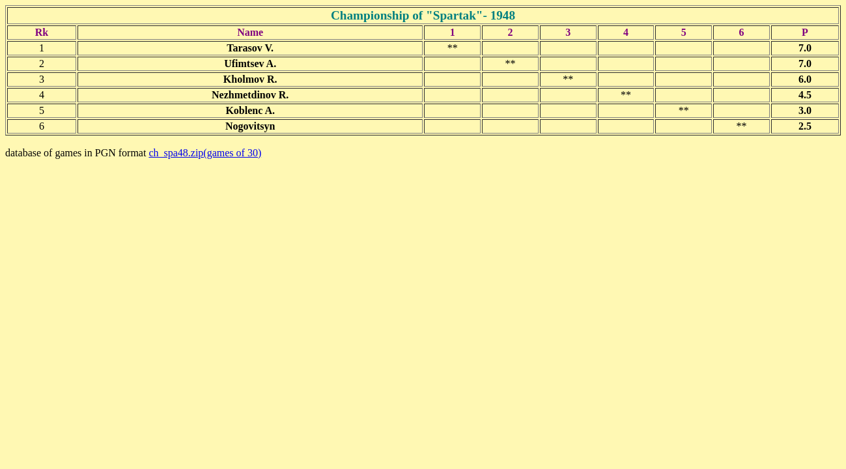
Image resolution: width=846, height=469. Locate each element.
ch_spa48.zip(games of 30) (204, 152)
